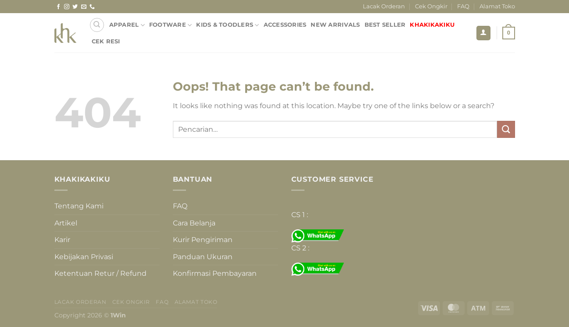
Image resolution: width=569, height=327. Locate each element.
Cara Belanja (194, 223)
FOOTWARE (170, 25)
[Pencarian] (97, 25)
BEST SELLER (385, 24)
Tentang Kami (79, 206)
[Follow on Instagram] (66, 7)
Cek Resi (106, 41)
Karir (62, 240)
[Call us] (92, 7)
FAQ (463, 6)
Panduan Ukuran (203, 257)
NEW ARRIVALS (335, 24)
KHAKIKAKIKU (432, 24)
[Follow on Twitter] (75, 7)
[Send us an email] (83, 7)
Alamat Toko (497, 6)
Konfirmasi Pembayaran (215, 273)
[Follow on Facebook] (58, 7)
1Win (118, 315)
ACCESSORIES (285, 24)
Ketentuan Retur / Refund (100, 273)
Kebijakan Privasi (83, 257)
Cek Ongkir (431, 6)
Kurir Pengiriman (203, 240)
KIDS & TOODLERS (227, 25)
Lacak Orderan (384, 6)
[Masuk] (483, 33)
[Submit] (506, 129)
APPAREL (127, 25)
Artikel (65, 223)
